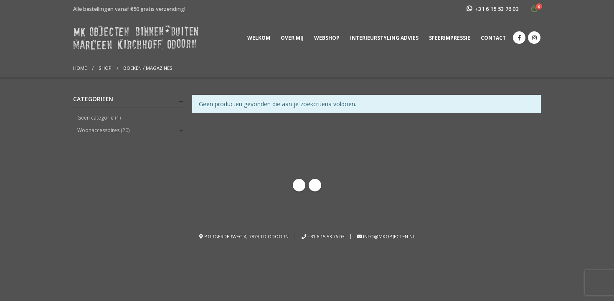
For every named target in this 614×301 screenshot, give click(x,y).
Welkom (258, 37)
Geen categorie (95, 117)
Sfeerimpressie (449, 37)
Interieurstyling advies (384, 37)
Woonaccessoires (98, 130)
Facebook (299, 185)
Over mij (292, 37)
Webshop (327, 37)
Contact (493, 37)
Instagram (315, 185)
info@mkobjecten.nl (389, 236)
